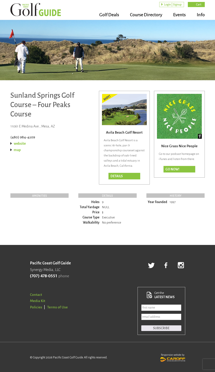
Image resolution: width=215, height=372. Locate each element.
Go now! (172, 169)
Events (178, 15)
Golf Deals (107, 15)
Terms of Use (57, 307)
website (20, 143)
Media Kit (37, 301)
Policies (36, 307)
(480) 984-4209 (22, 137)
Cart (198, 4)
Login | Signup (173, 4)
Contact (36, 295)
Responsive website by (172, 357)
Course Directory (145, 15)
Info (201, 15)
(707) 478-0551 (43, 276)
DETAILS (116, 176)
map (17, 150)
